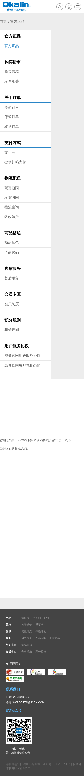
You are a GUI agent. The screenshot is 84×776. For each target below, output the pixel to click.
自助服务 (26, 638)
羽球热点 (55, 638)
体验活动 (40, 631)
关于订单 (12, 97)
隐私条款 (12, 764)
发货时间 (11, 197)
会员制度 (11, 304)
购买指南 (12, 62)
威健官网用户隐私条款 (22, 365)
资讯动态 (26, 631)
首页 (3, 21)
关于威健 (26, 624)
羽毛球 (37, 617)
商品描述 (12, 233)
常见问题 (26, 644)
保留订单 (11, 117)
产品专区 (40, 638)
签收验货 (11, 217)
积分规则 (12, 320)
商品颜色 (11, 243)
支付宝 (9, 152)
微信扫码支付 (15, 162)
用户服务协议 (16, 346)
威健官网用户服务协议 (22, 355)
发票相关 (11, 81)
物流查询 (11, 207)
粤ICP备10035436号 (37, 764)
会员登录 (26, 651)
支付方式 (12, 143)
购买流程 (11, 72)
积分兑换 (40, 651)
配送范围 (11, 188)
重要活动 (40, 624)
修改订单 (11, 107)
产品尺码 (11, 252)
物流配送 (12, 178)
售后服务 (12, 268)
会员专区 (12, 294)
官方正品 (12, 36)
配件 (47, 617)
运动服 (25, 617)
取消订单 (11, 126)
